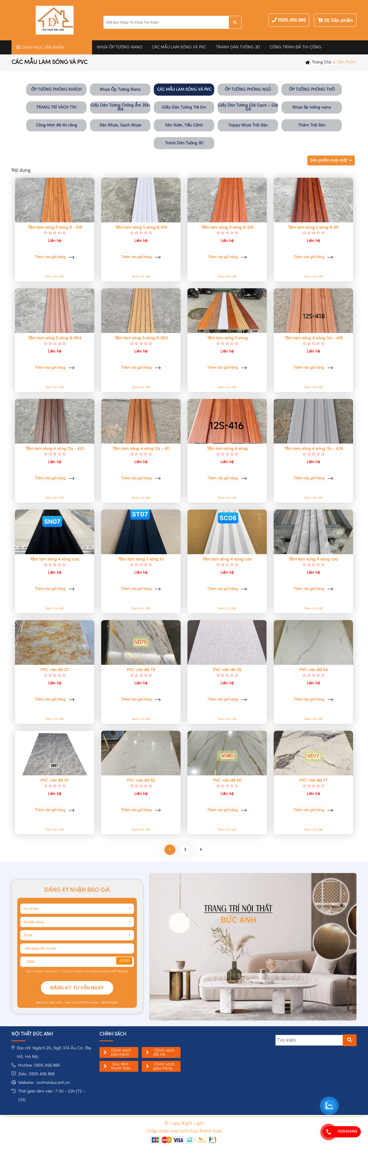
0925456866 (347, 1131)
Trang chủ (321, 62)
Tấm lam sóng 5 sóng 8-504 (54, 338)
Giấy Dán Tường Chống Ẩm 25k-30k (120, 107)
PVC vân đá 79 (141, 670)
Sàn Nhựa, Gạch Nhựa (120, 125)
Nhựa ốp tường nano (311, 107)
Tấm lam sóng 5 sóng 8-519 (141, 227)
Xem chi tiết (54, 277)
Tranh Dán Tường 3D (238, 47)
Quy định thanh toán (121, 1066)
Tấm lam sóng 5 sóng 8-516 (227, 227)
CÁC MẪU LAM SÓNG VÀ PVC (179, 47)
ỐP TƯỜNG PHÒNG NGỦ (248, 90)
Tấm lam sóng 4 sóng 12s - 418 (313, 338)
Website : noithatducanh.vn (44, 1083)
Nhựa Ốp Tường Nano (119, 47)
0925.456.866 (292, 20)
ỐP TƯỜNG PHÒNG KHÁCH (56, 90)
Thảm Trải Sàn (311, 125)
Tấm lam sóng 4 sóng (227, 448)
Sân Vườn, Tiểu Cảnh (184, 125)
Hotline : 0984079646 (103, 1002)
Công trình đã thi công (295, 47)
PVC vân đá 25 (227, 670)
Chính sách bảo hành (121, 1052)
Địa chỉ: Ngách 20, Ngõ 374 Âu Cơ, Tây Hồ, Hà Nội (54, 1052)
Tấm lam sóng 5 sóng (227, 338)
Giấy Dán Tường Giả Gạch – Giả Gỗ (248, 107)
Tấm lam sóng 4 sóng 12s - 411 (141, 448)
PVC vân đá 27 (55, 670)
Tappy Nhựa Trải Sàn (248, 125)
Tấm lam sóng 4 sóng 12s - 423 (54, 448)
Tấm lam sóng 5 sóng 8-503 (141, 338)
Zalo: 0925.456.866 (36, 1074)
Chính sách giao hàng (164, 1066)
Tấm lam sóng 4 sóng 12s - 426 (313, 448)
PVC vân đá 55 (141, 780)
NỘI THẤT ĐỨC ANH (32, 1034)
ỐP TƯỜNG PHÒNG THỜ (312, 90)
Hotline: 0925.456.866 (39, 1065)
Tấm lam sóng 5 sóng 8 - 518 (55, 227)
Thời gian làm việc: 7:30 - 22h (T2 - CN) (51, 1095)
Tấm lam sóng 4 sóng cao (54, 559)
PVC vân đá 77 (313, 780)
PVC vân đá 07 (55, 780)
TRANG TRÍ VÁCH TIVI (56, 107)
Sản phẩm (346, 62)
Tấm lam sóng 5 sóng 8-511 (313, 227)
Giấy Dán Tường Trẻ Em (184, 107)
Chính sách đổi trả (164, 1052)
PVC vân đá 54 (313, 670)
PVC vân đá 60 (227, 780)
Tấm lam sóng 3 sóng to (141, 559)
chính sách (112, 1034)
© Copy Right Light (184, 1123)
